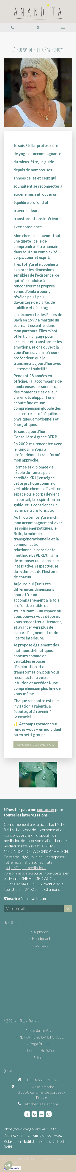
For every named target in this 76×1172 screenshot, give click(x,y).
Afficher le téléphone (41, 1104)
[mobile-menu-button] (63, 27)
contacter (45, 809)
